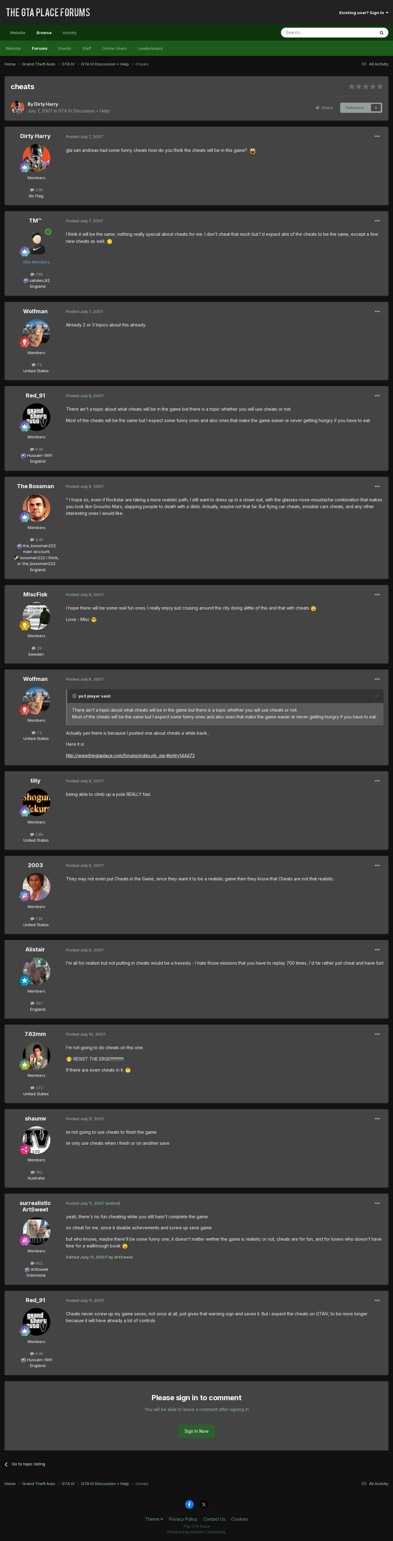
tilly (35, 780)
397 (36, 1003)
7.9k (36, 274)
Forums (40, 48)
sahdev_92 (39, 280)
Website (17, 32)
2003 (35, 865)
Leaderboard (150, 48)
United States (36, 370)
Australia (36, 1178)
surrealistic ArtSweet (35, 1206)
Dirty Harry (46, 104)
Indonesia (36, 1275)
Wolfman (35, 311)
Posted (84, 136)
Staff (86, 48)
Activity (69, 32)
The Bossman (35, 486)
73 (37, 364)
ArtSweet (39, 1269)
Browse (44, 35)
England (35, 286)
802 (36, 1263)
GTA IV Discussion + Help (84, 110)
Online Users (114, 48)
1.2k (36, 918)
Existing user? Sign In (363, 12)
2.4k (36, 539)
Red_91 (35, 395)
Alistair (35, 949)
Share (324, 107)
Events (65, 48)
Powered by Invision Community (196, 1532)
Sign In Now (196, 1431)
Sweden (36, 654)
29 (37, 648)
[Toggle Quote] (75, 695)
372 (36, 1087)
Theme (154, 1519)
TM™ (35, 220)
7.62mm (35, 1034)
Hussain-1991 (39, 455)
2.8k (36, 189)
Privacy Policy (183, 1519)
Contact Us (214, 1519)
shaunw (35, 1118)
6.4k (36, 449)
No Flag (36, 195)
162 (36, 1172)
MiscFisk (35, 594)
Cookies (239, 1519)
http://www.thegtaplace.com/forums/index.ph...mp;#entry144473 (130, 755)
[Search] (312, 33)
